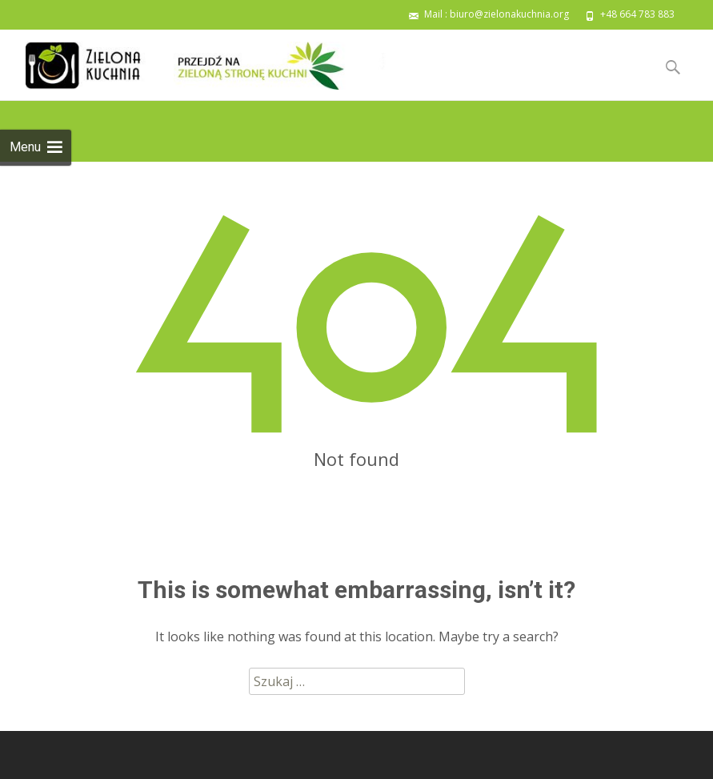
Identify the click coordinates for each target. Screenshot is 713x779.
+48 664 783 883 (637, 14)
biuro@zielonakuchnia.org (509, 14)
